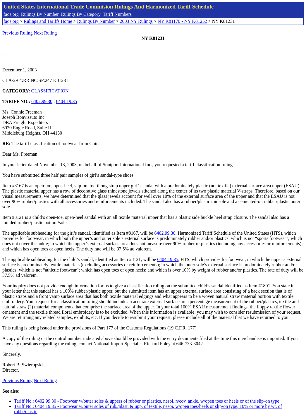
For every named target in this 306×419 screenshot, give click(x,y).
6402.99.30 (41, 101)
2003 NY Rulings (136, 21)
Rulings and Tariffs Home (48, 21)
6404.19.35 (66, 101)
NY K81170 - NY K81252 (182, 21)
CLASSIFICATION (50, 90)
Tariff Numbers (117, 14)
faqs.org (11, 14)
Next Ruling (45, 32)
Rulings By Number (40, 14)
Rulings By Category (81, 14)
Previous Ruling (17, 32)
